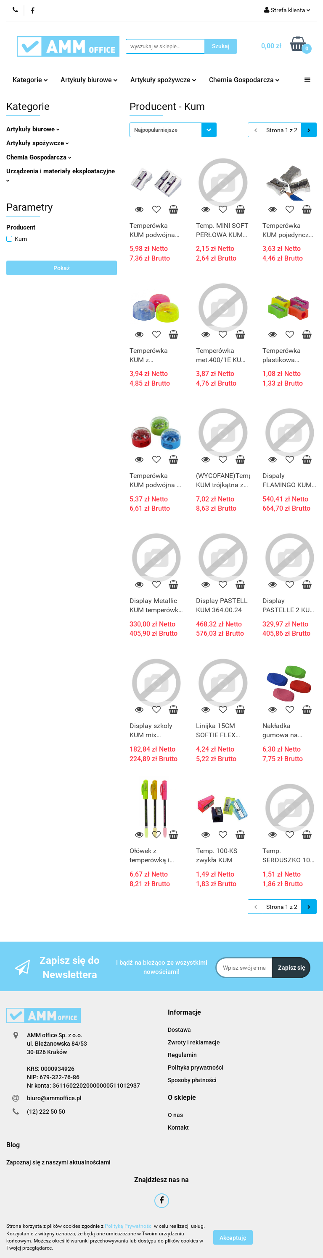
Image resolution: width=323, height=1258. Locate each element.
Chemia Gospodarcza (244, 80)
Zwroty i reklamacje (194, 1042)
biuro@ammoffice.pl (54, 1098)
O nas (175, 1115)
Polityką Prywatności (129, 1226)
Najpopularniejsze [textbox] (155, 130)
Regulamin (182, 1055)
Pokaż (61, 268)
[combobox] (173, 130)
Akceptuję (233, 1237)
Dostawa (179, 1029)
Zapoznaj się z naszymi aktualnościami (58, 1162)
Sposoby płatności (192, 1080)
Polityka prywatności (195, 1067)
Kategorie (30, 80)
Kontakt (178, 1127)
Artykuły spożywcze (163, 80)
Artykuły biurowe (89, 80)
